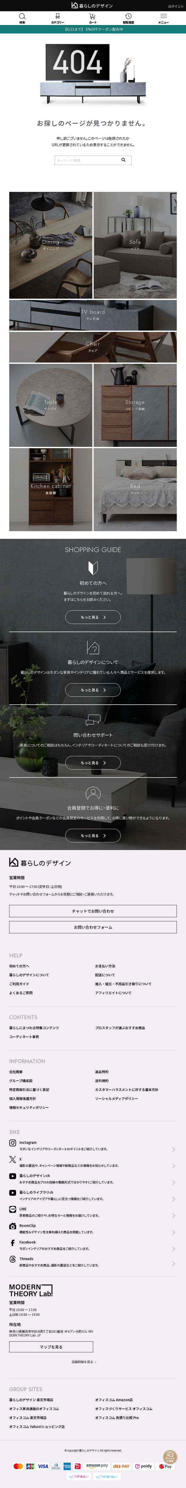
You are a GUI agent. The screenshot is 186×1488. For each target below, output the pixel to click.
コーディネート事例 (24, 1036)
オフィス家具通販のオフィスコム (34, 1408)
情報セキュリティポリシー (29, 1107)
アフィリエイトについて (113, 992)
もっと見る (93, 617)
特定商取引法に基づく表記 (29, 1089)
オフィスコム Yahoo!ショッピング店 (37, 1426)
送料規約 (101, 1080)
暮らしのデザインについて (29, 974)
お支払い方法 (105, 965)
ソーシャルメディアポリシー (116, 1098)
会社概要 (16, 1071)
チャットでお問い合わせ (93, 911)
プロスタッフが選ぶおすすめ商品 (120, 1027)
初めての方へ (19, 965)
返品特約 (101, 1071)
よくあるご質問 (20, 992)
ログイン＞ (176, 6)
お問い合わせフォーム (93, 927)
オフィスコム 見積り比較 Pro (117, 1417)
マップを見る (51, 1347)
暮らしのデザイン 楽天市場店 (31, 1399)
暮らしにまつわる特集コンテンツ (34, 1027)
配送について (105, 974)
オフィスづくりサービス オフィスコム (123, 1408)
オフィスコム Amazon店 (114, 1399)
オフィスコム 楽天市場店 (28, 1417)
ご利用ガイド (19, 983)
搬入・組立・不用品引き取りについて (123, 983)
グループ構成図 (20, 1080)
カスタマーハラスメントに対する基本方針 (126, 1089)
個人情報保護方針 (22, 1098)
